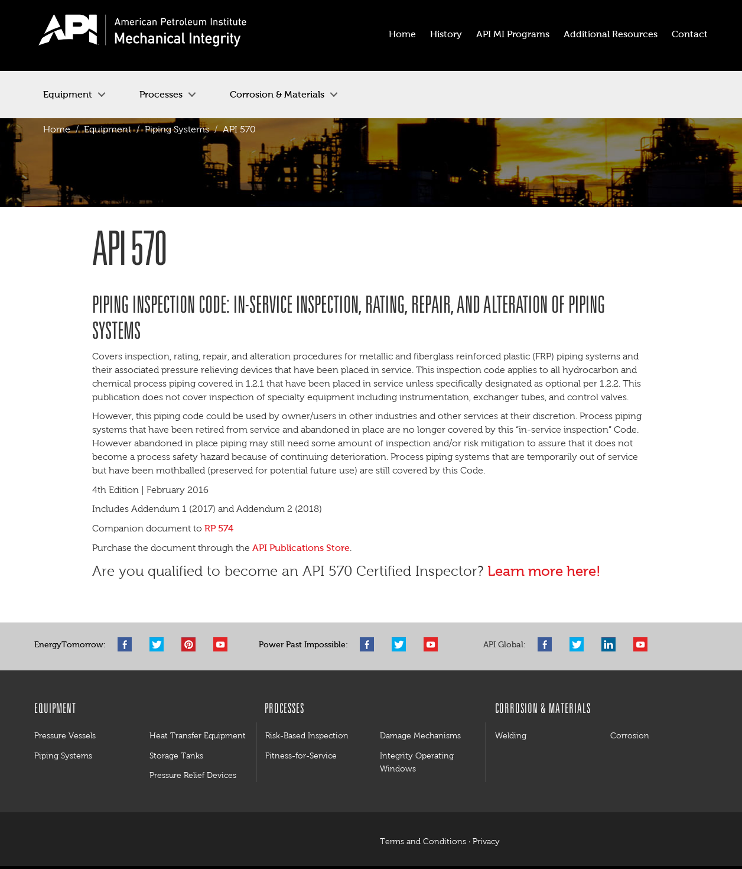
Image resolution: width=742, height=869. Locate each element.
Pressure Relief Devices (192, 775)
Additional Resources (611, 34)
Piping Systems (177, 129)
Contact (690, 34)
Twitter (159, 644)
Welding (510, 735)
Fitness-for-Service (301, 755)
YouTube (223, 644)
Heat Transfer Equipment (197, 735)
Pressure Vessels (65, 735)
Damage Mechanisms (420, 735)
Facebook (128, 644)
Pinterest (191, 644)
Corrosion (629, 735)
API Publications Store (301, 548)
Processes (161, 94)
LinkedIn (611, 644)
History (446, 34)
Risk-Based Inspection (307, 735)
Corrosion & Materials (277, 94)
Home (402, 34)
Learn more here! (545, 571)
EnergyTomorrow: (70, 644)
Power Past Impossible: (303, 644)
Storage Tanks (176, 755)
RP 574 (218, 528)
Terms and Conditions (423, 841)
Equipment (67, 94)
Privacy (486, 841)
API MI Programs (512, 34)
